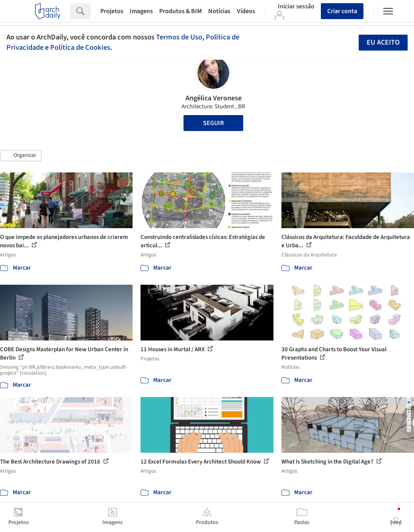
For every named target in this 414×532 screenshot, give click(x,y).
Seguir (213, 123)
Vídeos (246, 11)
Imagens (141, 11)
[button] (20, 155)
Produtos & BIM (180, 11)
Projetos (111, 11)
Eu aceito (383, 42)
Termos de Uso (179, 37)
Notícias (219, 11)
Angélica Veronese (214, 98)
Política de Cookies (80, 47)
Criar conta (342, 11)
